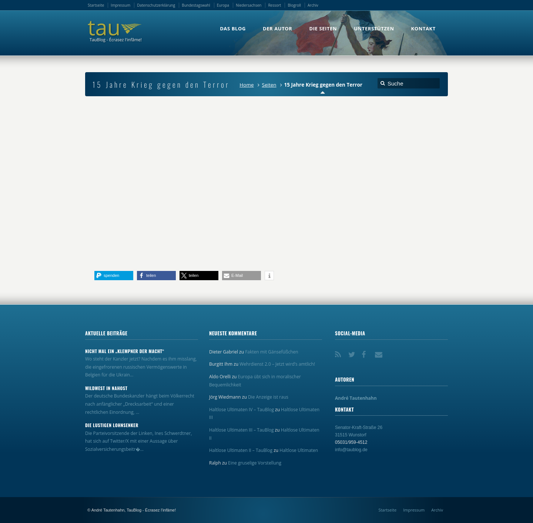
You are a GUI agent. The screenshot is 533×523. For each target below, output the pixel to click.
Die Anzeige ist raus (268, 397)
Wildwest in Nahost (106, 388)
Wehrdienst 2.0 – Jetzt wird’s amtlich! (277, 364)
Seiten (269, 84)
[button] (113, 275)
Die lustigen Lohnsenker (111, 425)
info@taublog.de (351, 449)
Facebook (366, 352)
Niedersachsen (248, 5)
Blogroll (294, 5)
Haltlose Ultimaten (298, 450)
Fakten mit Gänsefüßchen (271, 352)
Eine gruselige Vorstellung (254, 463)
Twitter (352, 352)
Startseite (96, 5)
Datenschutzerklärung (156, 5)
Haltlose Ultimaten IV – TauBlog (241, 409)
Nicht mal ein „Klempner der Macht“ (124, 351)
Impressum (120, 5)
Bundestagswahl (196, 5)
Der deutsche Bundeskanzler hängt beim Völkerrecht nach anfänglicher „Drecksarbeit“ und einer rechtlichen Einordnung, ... (139, 404)
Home (246, 84)
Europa (223, 5)
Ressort (274, 5)
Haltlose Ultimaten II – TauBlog (240, 450)
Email (379, 352)
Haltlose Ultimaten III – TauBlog (241, 430)
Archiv (313, 5)
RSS (339, 352)
